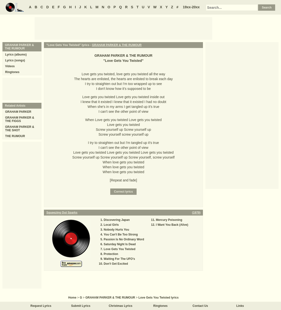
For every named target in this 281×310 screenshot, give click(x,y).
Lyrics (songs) (15, 60)
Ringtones (12, 72)
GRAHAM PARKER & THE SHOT (19, 128)
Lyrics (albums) (16, 54)
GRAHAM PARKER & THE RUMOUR (117, 45)
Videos (10, 66)
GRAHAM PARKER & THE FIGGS (19, 119)
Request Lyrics (40, 306)
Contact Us (200, 306)
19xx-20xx (191, 7)
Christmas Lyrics (120, 306)
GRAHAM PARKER (18, 111)
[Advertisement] (123, 28)
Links (240, 306)
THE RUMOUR (15, 136)
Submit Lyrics (80, 306)
